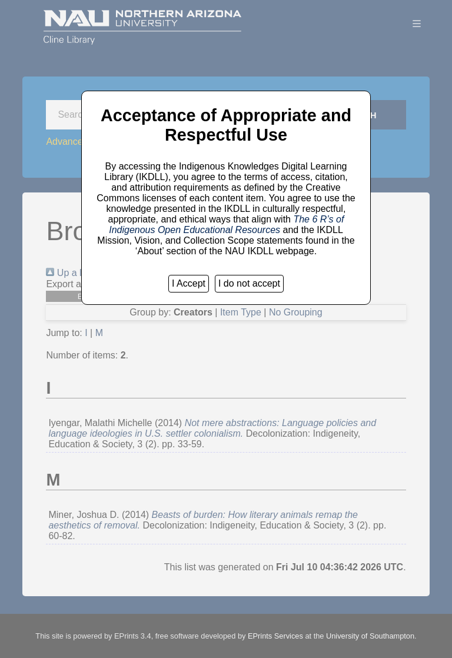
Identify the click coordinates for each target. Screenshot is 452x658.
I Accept (188, 283)
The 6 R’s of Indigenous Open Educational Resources (226, 224)
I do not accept (249, 283)
